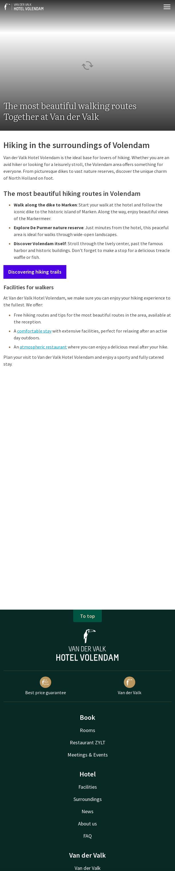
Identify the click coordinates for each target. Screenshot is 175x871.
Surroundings (87, 799)
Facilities (87, 787)
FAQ (87, 836)
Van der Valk (129, 686)
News (87, 811)
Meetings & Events (87, 754)
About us (87, 823)
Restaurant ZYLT (88, 742)
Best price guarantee (45, 686)
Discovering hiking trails (34, 272)
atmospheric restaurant (43, 347)
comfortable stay (34, 331)
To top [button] (87, 616)
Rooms (87, 730)
